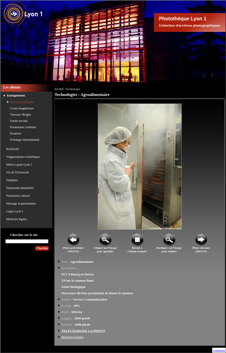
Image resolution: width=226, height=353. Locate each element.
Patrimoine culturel (18, 195)
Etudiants (12, 180)
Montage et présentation (21, 203)
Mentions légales (16, 219)
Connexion (219, 350)
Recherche (12, 149)
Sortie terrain (19, 121)
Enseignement (16, 95)
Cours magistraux (22, 108)
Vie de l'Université (17, 172)
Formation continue (23, 127)
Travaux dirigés (20, 114)
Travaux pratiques (22, 102)
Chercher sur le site (24, 235)
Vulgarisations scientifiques (23, 157)
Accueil (58, 89)
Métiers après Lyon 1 (19, 164)
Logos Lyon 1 (14, 211)
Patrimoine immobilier (20, 188)
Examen (15, 133)
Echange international (24, 139)
